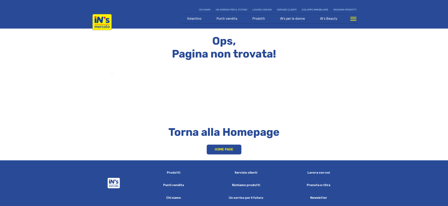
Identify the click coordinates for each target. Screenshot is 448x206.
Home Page (224, 149)
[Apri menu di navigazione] (353, 19)
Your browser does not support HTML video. (224, 94)
